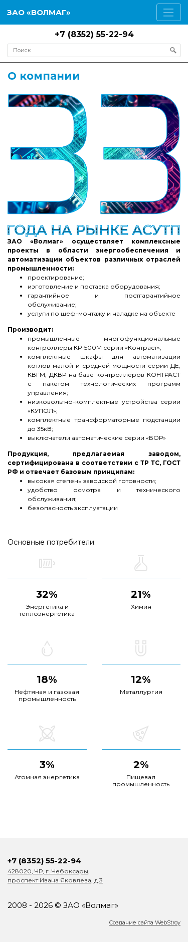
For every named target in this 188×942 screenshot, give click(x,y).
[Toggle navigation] (168, 12)
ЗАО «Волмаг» (39, 12)
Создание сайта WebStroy (144, 922)
